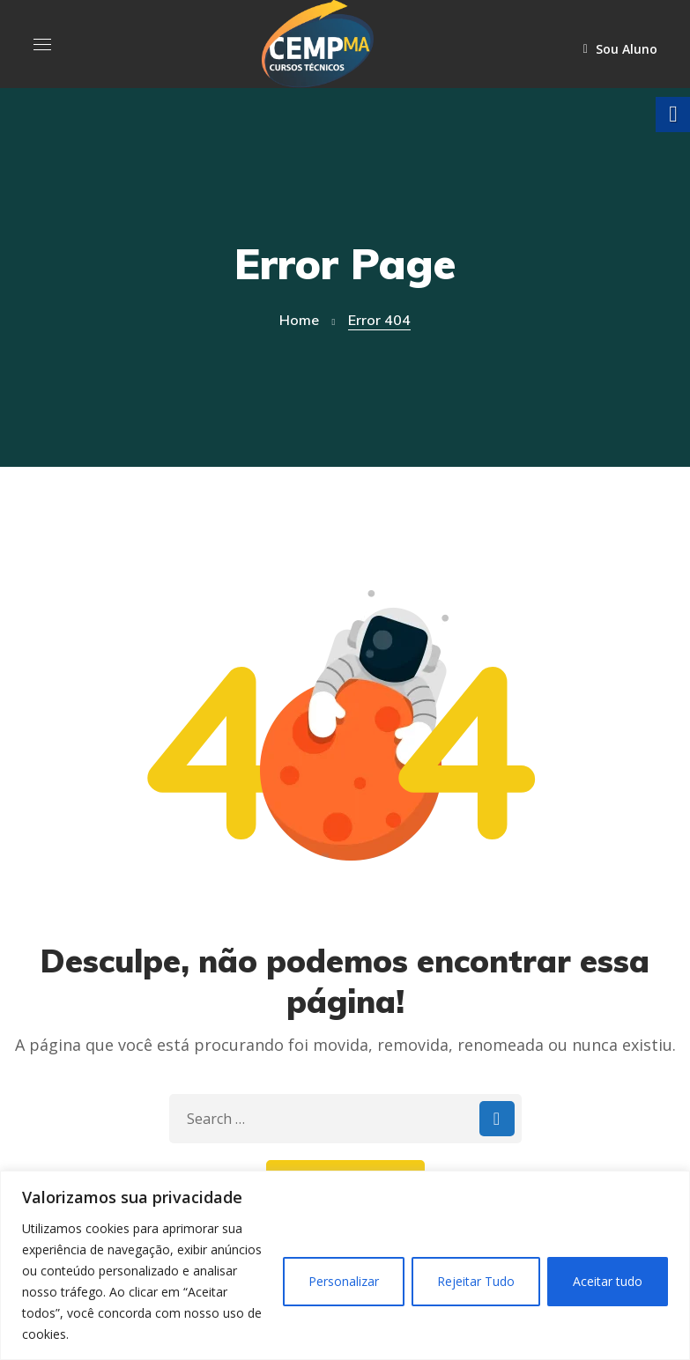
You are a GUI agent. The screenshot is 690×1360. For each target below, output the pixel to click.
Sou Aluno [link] (620, 49)
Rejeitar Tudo (476, 1281)
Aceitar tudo (607, 1281)
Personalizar (343, 1281)
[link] (317, 42)
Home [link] (299, 320)
